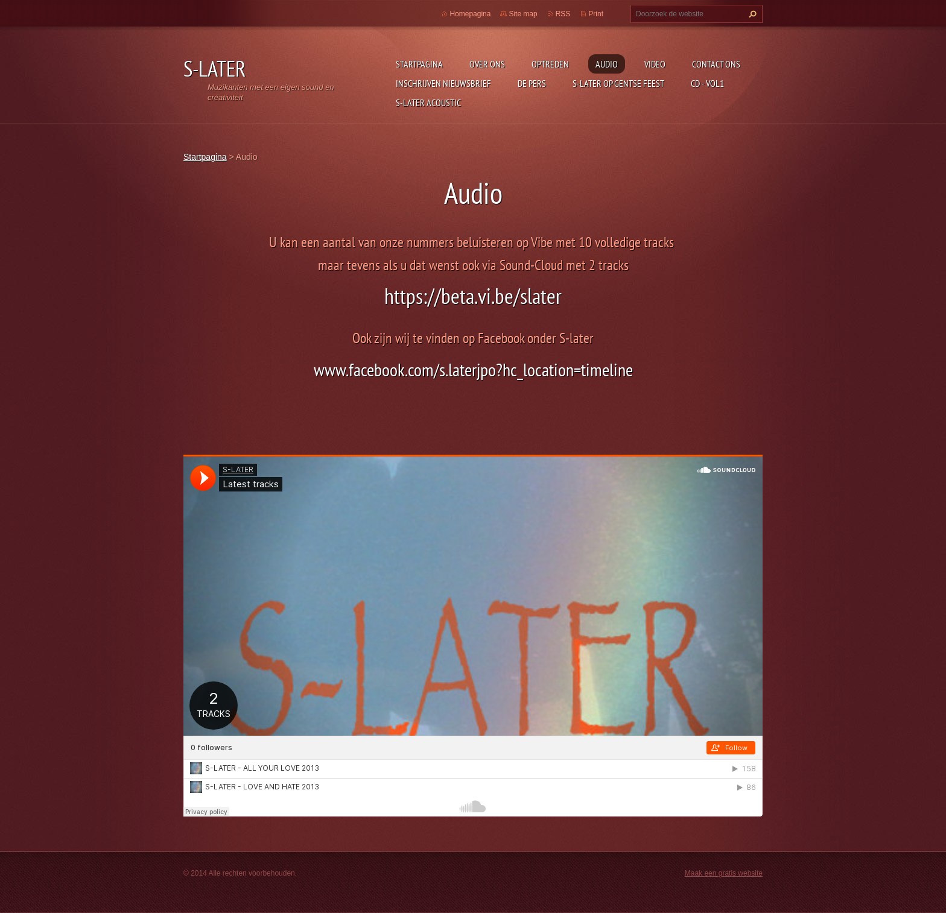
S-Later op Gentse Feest (618, 83)
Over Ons (487, 64)
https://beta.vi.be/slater (473, 296)
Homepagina (469, 14)
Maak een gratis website (724, 873)
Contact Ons (716, 64)
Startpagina (419, 64)
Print (595, 14)
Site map (523, 14)
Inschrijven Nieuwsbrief (443, 83)
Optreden (550, 64)
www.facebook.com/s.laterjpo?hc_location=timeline (473, 369)
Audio (606, 64)
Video (654, 64)
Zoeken (751, 14)
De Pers (532, 83)
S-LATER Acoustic (428, 102)
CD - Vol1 (707, 83)
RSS (563, 14)
